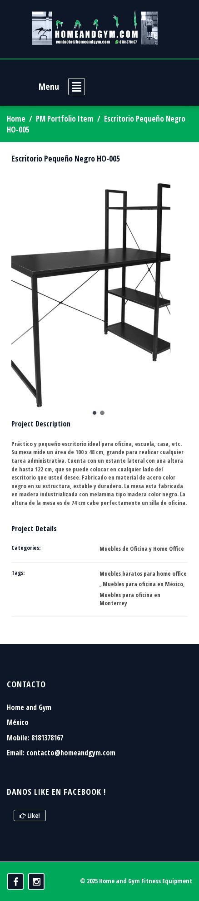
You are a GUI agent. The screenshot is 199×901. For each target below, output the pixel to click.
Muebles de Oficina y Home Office (142, 548)
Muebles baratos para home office (143, 573)
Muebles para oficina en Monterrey (130, 599)
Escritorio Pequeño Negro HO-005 (65, 158)
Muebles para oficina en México (143, 584)
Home (16, 118)
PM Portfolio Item (65, 118)
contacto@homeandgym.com (70, 753)
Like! (30, 815)
